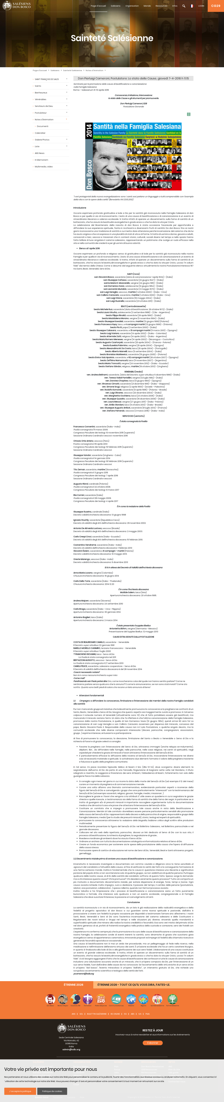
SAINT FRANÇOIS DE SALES (47, 79)
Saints (38, 86)
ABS (132, 1013)
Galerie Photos (42, 139)
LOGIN (201, 5)
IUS (140, 1013)
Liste (37, 146)
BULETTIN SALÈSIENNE (97, 1013)
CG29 (215, 6)
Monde (147, 5)
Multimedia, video (44, 166)
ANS (73, 1013)
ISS (125, 1013)
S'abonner (152, 1043)
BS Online (115, 1013)
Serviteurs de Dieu (44, 106)
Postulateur (41, 112)
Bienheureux (41, 92)
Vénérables (40, 99)
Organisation (132, 5)
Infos (174, 5)
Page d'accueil (98, 5)
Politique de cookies (52, 1091)
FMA (148, 1013)
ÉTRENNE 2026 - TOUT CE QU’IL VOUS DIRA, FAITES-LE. (134, 985)
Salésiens (115, 5)
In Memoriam (41, 159)
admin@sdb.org (71, 1049)
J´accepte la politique (20, 1091)
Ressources (161, 5)
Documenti (42, 126)
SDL (81, 1013)
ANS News (39, 153)
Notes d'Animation (94, 70)
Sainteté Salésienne (72, 70)
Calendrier (40, 133)
